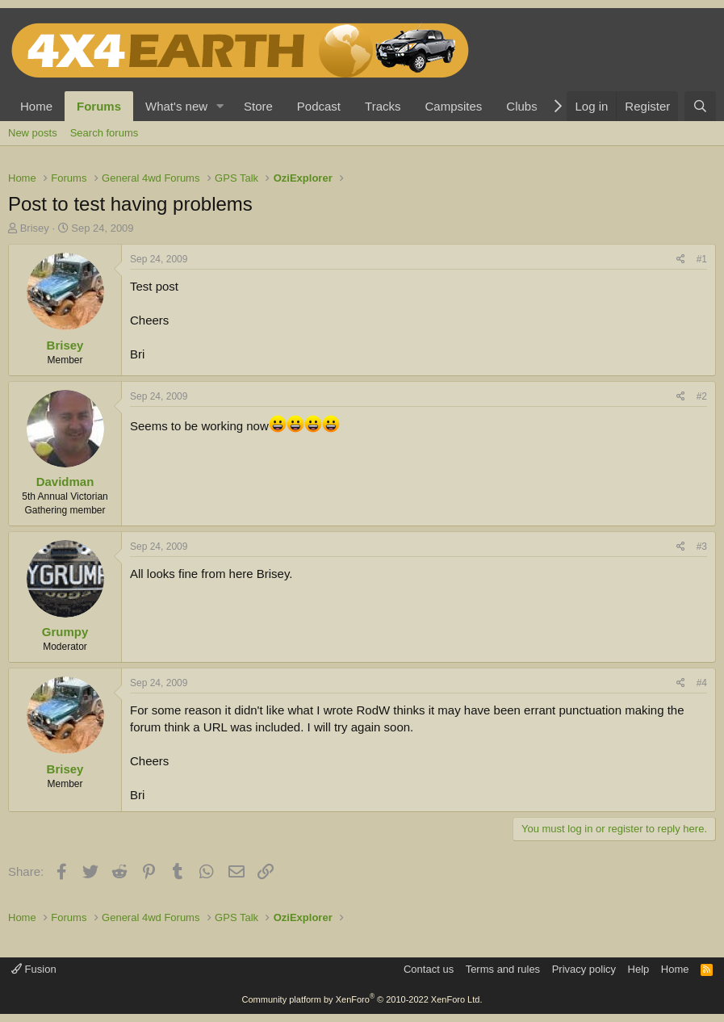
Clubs (521, 106)
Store (258, 106)
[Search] (700, 106)
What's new (176, 106)
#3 (702, 546)
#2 (702, 396)
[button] (220, 106)
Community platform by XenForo (362, 999)
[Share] (681, 259)
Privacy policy (584, 969)
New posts (32, 133)
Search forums (104, 133)
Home (36, 106)
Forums (99, 106)
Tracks (382, 106)
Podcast (319, 106)
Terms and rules (503, 969)
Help (639, 969)
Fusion (33, 969)
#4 (702, 683)
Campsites (453, 106)
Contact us (429, 969)
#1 (702, 259)
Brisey (34, 228)
